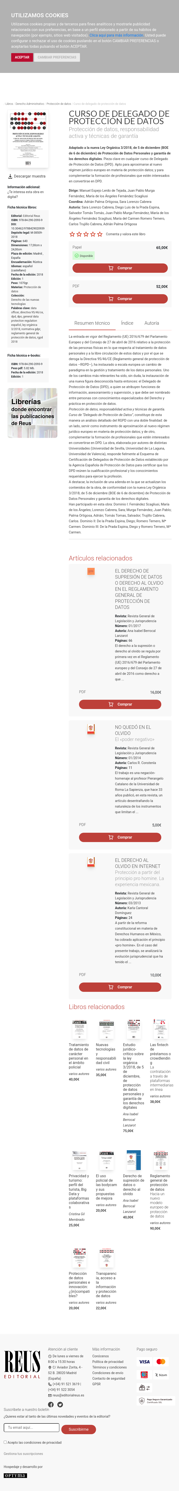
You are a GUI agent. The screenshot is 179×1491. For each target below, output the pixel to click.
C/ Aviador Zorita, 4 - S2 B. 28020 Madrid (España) (65, 1372)
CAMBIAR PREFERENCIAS (57, 57)
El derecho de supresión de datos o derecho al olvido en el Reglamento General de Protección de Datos (139, 589)
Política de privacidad (107, 1362)
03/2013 (134, 903)
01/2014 (134, 758)
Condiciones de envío (107, 1373)
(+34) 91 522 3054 (61, 1390)
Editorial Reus (31, 216)
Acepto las (34, 1442)
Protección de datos (59, 104)
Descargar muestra (26, 176)
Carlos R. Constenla (141, 763)
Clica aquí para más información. (117, 35)
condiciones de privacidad (43, 1442)
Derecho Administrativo (30, 104)
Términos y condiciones (109, 1367)
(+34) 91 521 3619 (63, 1384)
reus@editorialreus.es (66, 1395)
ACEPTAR (22, 57)
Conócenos (100, 1356)
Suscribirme (79, 1429)
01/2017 (134, 626)
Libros (9, 104)
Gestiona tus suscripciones (23, 1454)
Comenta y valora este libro (125, 234)
